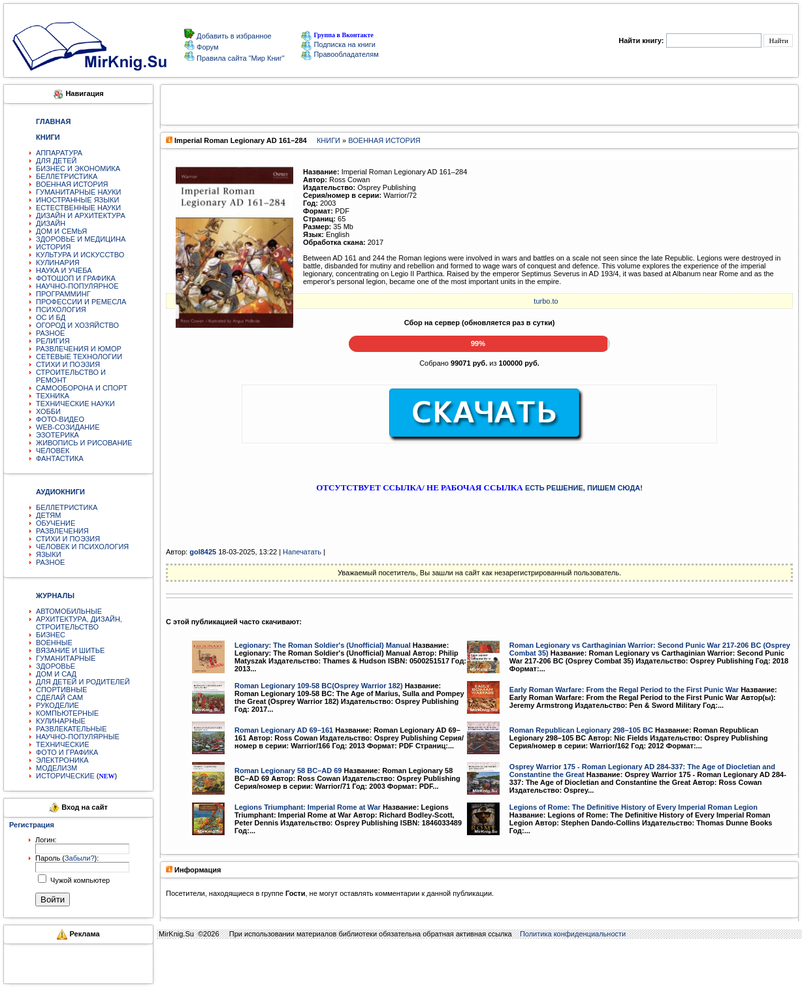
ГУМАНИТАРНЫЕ (65, 658)
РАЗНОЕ (50, 333)
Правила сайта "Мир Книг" (240, 58)
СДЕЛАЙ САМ (59, 697)
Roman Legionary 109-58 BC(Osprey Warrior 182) (318, 686)
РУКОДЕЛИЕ (57, 705)
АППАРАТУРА (59, 153)
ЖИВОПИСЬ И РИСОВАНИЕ (84, 443)
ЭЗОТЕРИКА (57, 435)
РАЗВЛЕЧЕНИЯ (62, 531)
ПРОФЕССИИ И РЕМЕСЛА (81, 302)
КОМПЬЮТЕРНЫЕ (67, 713)
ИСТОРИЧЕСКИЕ (65, 776)
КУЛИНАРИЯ (58, 262)
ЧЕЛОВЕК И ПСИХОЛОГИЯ (82, 546)
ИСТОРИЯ (53, 247)
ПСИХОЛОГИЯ (61, 309)
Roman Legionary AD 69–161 (283, 730)
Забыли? (80, 858)
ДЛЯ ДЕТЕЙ (56, 161)
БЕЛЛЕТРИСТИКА (66, 176)
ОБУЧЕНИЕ (55, 523)
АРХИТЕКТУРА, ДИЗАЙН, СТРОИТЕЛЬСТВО (79, 623)
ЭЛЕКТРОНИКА (62, 760)
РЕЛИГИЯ (53, 341)
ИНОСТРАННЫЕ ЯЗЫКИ (77, 200)
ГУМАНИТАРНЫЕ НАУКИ (78, 192)
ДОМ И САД (56, 674)
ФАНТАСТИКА (60, 458)
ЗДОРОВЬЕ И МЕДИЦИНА (80, 239)
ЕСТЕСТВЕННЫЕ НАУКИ (78, 208)
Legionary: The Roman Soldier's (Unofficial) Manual (322, 645)
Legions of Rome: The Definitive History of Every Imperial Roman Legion (633, 807)
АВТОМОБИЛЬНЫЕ (69, 611)
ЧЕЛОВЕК (53, 450)
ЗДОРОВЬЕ (55, 666)
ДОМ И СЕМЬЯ (61, 231)
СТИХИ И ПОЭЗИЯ (68, 364)
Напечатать (302, 552)
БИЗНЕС (50, 635)
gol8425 (202, 552)
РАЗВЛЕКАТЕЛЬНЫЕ (71, 729)
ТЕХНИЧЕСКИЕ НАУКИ (75, 403)
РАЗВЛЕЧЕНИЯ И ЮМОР (78, 349)
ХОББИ (48, 411)
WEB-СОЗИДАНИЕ (68, 427)
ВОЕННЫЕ (54, 642)
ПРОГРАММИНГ (63, 294)
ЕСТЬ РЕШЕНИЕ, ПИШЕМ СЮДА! (584, 488)
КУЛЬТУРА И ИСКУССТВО (80, 255)
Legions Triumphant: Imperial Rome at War (307, 807)
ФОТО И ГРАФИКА (67, 752)
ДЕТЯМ (48, 515)
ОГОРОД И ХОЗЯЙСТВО (77, 325)
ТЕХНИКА (52, 396)
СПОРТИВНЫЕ (61, 689)
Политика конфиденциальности (573, 934)
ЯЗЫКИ (48, 554)
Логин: (46, 840)
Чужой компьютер (79, 880)
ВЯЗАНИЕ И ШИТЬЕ (70, 650)
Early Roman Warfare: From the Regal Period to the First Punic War (624, 689)
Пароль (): (67, 858)
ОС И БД (50, 317)
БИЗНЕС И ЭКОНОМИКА (78, 168)
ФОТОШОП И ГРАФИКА (76, 278)
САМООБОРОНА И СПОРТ (81, 388)
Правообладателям (339, 54)
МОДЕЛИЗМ (56, 768)
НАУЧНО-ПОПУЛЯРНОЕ (77, 286)
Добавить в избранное (233, 36)
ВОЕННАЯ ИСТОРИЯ (72, 184)
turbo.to (546, 301)
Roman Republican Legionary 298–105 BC (581, 730)
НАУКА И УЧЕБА (64, 270)
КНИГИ (328, 140)
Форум (206, 47)
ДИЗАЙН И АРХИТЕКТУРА (80, 215)
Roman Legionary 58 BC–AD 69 (288, 770)
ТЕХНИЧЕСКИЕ (62, 744)
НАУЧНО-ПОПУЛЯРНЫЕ (78, 736)
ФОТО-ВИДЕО (60, 419)
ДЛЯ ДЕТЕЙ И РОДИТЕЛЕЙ (83, 682)
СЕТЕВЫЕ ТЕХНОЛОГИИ (79, 356)
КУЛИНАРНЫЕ (61, 721)
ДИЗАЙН (50, 223)
